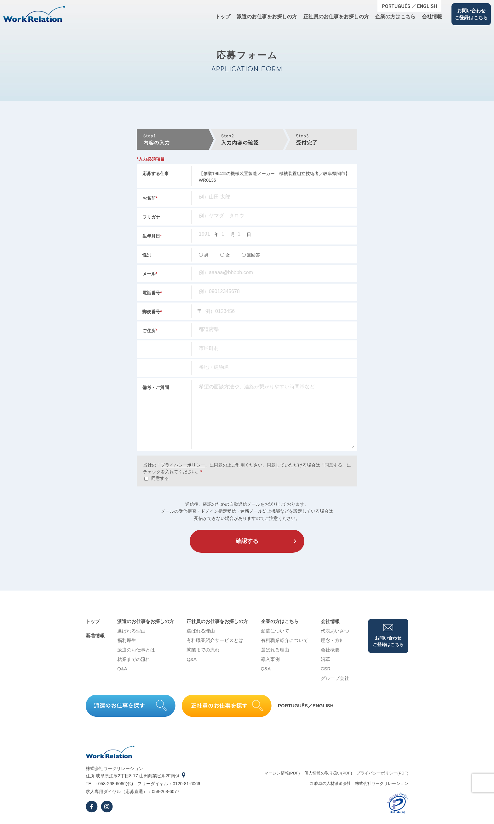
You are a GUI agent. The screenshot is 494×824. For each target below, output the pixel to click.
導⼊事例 (270, 659)
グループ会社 (335, 678)
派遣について (275, 630)
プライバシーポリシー (183, 465)
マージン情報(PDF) (282, 773)
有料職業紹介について (284, 640)
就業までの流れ (133, 659)
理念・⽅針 (332, 640)
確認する (247, 541)
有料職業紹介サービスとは (215, 640)
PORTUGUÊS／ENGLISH (306, 705)
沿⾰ (325, 659)
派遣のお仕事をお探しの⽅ (267, 16)
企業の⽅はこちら (395, 16)
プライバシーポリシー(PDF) (382, 773)
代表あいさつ (335, 630)
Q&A (122, 668)
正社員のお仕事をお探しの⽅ (336, 16)
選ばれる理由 (131, 630)
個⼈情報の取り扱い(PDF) (328, 773)
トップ (222, 16)
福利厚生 (126, 640)
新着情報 (95, 635)
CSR (326, 668)
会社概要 (330, 649)
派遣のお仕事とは (136, 649)
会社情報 (432, 16)
